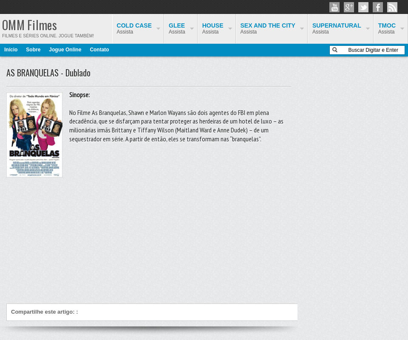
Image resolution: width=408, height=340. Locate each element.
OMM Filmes (29, 25)
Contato (99, 50)
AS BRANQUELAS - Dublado (48, 72)
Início (10, 50)
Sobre (33, 50)
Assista (387, 28)
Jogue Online (65, 50)
